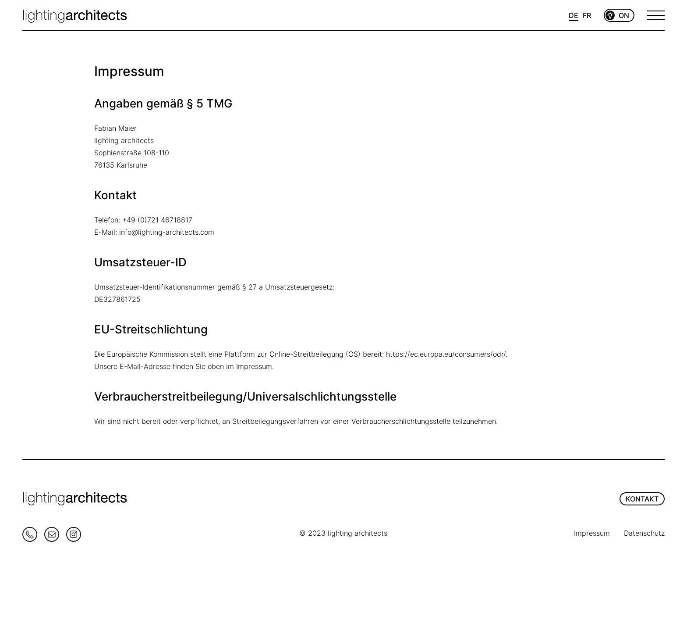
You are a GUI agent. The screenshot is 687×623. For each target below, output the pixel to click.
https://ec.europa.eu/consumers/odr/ (446, 354)
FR (587, 15)
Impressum (592, 533)
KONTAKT (642, 498)
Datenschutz (644, 533)
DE (573, 15)
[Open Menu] (656, 15)
